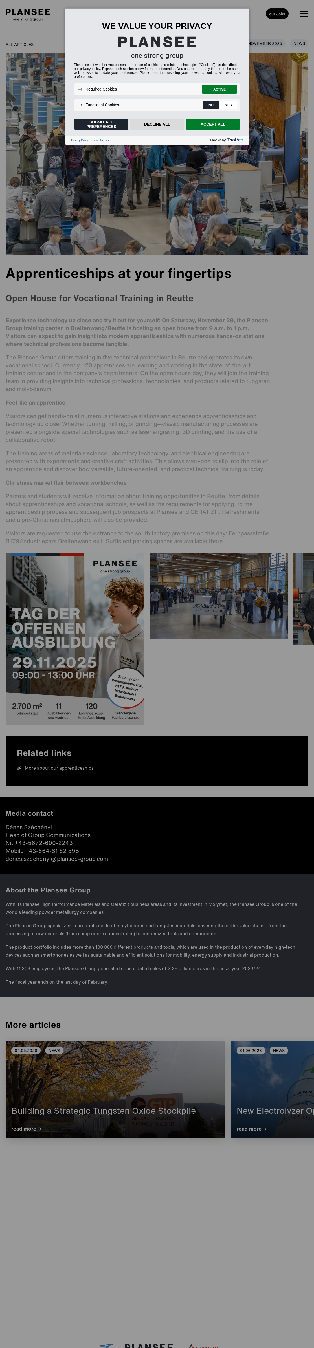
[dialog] (157, 76)
